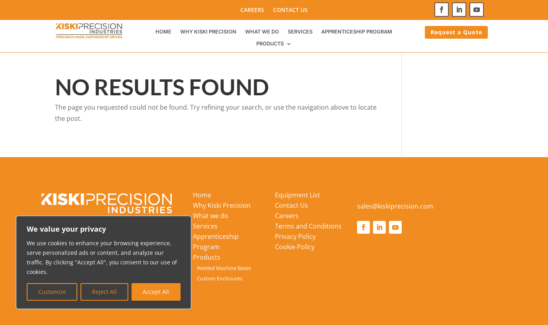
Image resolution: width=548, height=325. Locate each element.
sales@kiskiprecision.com (395, 206)
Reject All (104, 291)
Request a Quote (456, 32)
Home (163, 32)
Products (270, 44)
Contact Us (290, 10)
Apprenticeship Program (356, 32)
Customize (52, 291)
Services (300, 32)
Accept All (156, 291)
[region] (103, 262)
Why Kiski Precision (208, 32)
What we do (262, 32)
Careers (252, 10)
